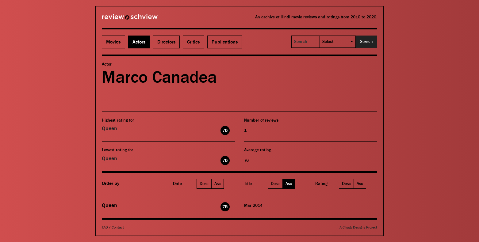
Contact (118, 227)
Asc (217, 184)
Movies (113, 42)
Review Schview (119, 19)
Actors (138, 42)
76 (225, 130)
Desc (204, 184)
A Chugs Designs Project (358, 227)
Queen (109, 128)
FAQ (105, 227)
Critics (193, 42)
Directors (166, 42)
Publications (225, 42)
